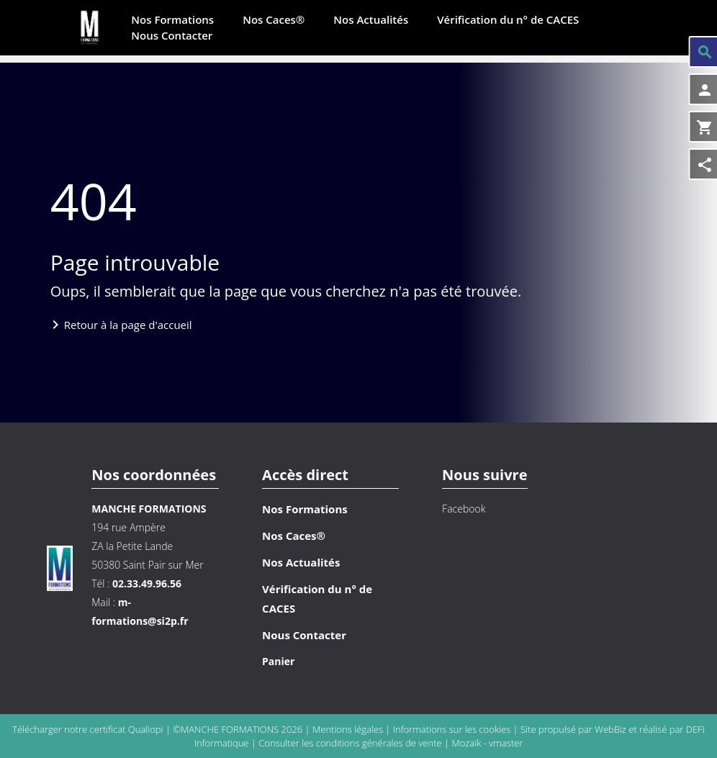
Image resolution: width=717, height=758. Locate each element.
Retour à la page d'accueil (128, 324)
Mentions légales (348, 729)
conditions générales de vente (379, 742)
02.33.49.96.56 (146, 583)
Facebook (463, 508)
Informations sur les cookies (453, 729)
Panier (278, 661)
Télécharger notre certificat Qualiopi (87, 729)
